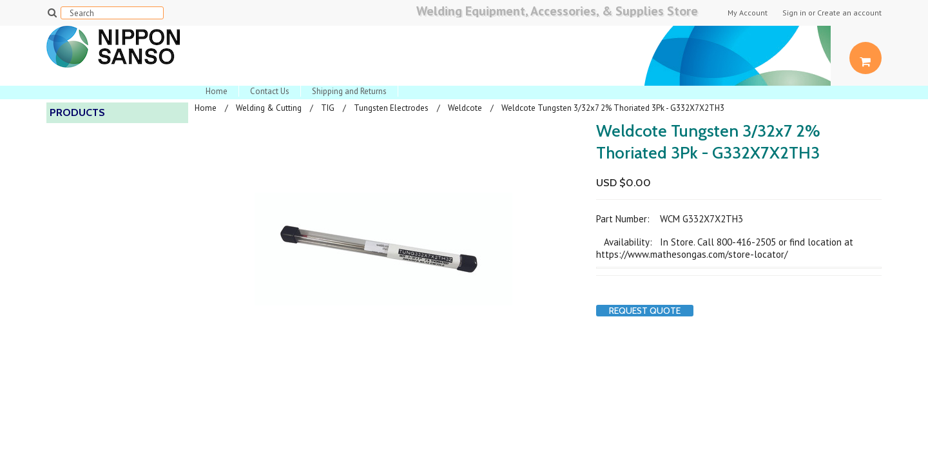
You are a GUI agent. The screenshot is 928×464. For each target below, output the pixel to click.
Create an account (849, 12)
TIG (327, 107)
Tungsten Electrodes (391, 107)
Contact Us (269, 91)
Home (216, 91)
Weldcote (465, 107)
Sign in (794, 12)
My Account (748, 12)
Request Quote (645, 310)
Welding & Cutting (269, 107)
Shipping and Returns (349, 91)
